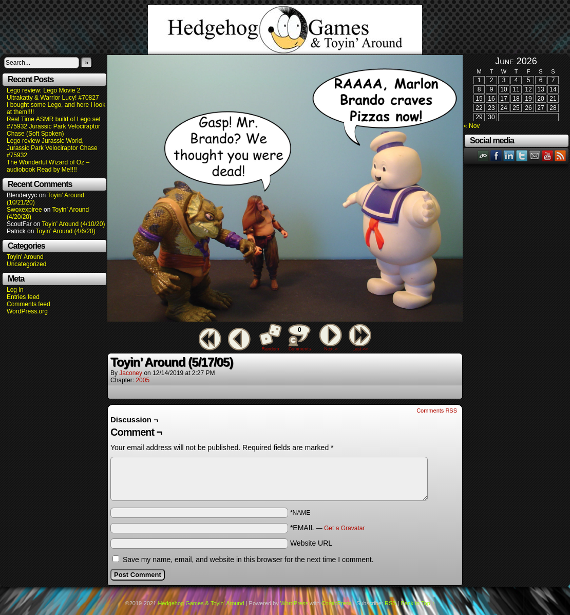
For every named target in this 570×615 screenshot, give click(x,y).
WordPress (294, 603)
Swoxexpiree (24, 209)
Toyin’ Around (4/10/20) (73, 224)
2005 (142, 380)
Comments (299, 337)
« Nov (472, 125)
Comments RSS (436, 410)
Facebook (496, 155)
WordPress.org (27, 311)
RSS (560, 155)
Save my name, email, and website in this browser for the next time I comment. (248, 559)
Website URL (311, 543)
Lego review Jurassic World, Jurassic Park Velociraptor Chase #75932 (52, 148)
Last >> (360, 348)
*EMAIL (327, 528)
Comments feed (28, 304)
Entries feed (23, 297)
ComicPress (336, 603)
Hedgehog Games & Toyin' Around (285, 29)
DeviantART (483, 155)
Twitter (522, 155)
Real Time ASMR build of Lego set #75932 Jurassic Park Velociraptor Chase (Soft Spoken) (54, 126)
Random (270, 348)
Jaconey (130, 373)
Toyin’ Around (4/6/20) (66, 231)
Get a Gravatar (344, 528)
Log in (15, 289)
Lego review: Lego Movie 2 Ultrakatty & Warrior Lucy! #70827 (53, 94)
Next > (330, 348)
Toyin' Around (25, 256)
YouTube (547, 155)
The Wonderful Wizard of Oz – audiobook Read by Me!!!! (48, 166)
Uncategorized (26, 264)
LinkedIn (509, 155)
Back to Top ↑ (418, 603)
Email (534, 155)
